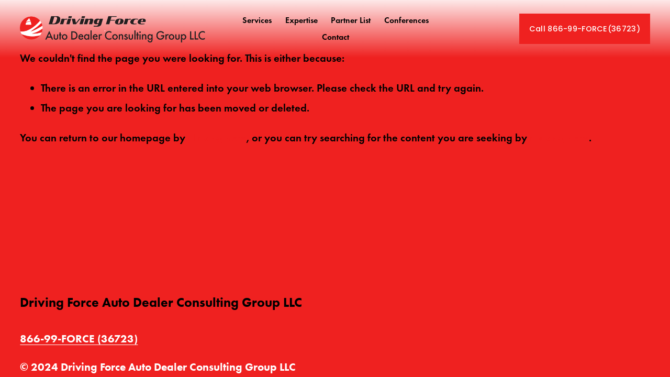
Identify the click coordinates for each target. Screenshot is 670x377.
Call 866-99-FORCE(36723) (584, 29)
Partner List (351, 20)
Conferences (406, 20)
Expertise (301, 20)
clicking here (217, 138)
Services (257, 20)
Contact (335, 37)
